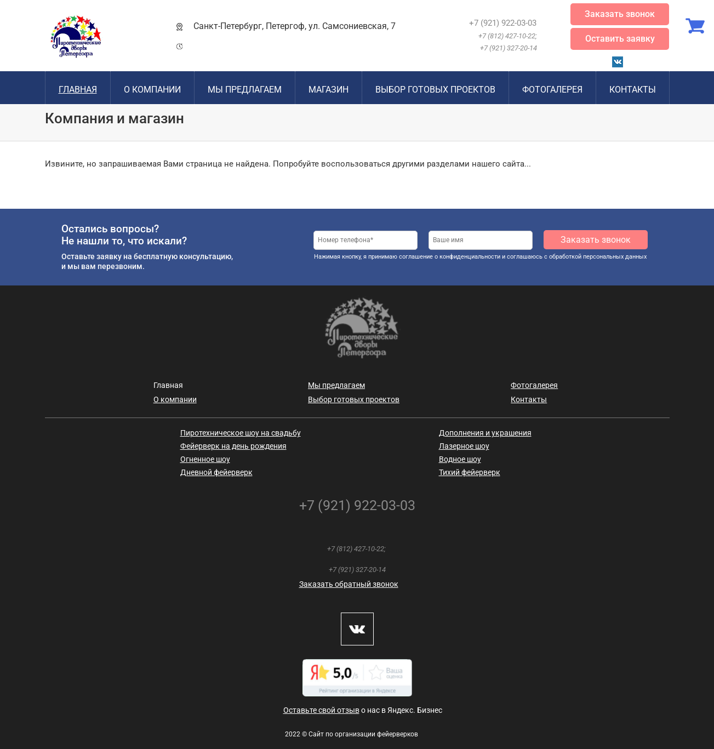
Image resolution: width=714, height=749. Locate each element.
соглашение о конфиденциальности (449, 256)
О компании (152, 89)
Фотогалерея (552, 89)
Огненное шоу (205, 459)
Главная (78, 89)
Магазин (329, 89)
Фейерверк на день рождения (233, 446)
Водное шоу (460, 459)
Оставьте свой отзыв (321, 710)
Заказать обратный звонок (348, 584)
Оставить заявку (620, 38)
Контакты (632, 89)
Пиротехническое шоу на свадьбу (240, 432)
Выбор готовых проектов (435, 89)
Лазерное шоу (464, 446)
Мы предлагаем (245, 89)
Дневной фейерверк (216, 472)
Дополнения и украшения (485, 432)
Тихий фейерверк (469, 472)
